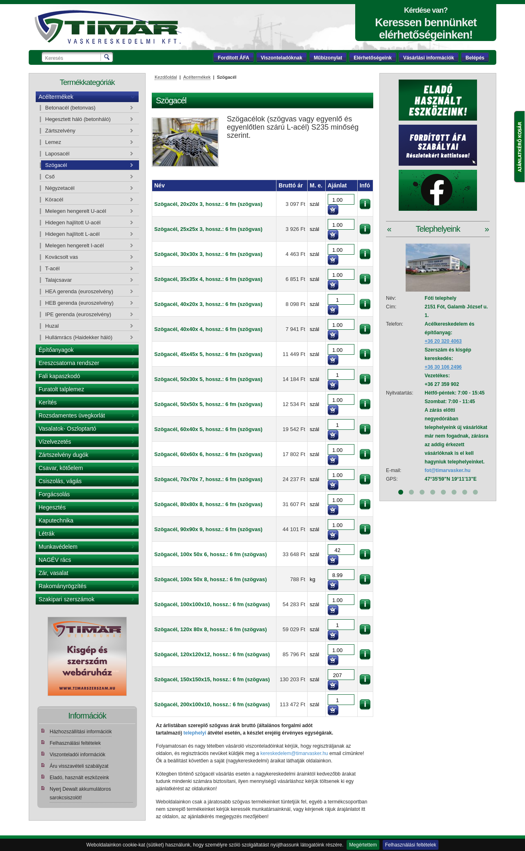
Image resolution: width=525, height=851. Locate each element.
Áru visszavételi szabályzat (79, 766)
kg (312, 579)
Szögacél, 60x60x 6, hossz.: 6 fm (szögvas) (208, 454)
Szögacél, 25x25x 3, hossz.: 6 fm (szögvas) (208, 229)
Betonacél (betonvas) (70, 108)
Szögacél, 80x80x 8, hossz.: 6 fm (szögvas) (208, 504)
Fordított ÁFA (233, 58)
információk (365, 204)
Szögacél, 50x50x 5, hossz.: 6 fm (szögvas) (208, 404)
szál (314, 204)
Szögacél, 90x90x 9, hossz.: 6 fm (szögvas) (208, 529)
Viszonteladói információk (77, 754)
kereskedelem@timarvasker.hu (294, 753)
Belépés (475, 58)
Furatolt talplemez (61, 389)
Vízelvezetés (55, 441)
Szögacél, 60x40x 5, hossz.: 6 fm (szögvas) (208, 429)
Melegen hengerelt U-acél (75, 211)
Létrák (47, 533)
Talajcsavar (58, 280)
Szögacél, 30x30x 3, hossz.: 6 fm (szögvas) (208, 254)
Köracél (54, 199)
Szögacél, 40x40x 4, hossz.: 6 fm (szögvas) (208, 329)
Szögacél (56, 165)
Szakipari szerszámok (66, 599)
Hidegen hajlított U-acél (72, 222)
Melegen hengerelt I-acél (74, 245)
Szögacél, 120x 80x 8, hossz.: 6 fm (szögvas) (210, 629)
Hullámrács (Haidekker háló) (78, 337)
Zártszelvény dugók (63, 455)
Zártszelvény (60, 131)
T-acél (52, 268)
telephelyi (194, 733)
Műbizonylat (328, 58)
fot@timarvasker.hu (447, 470)
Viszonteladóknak (281, 58)
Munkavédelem (58, 546)
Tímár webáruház (108, 27)
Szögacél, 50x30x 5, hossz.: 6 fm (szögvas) (208, 379)
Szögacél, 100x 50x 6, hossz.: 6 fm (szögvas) (210, 554)
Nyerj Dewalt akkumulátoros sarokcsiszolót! (80, 793)
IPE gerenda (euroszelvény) (78, 314)
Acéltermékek (56, 97)
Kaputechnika (56, 520)
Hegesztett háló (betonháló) (78, 119)
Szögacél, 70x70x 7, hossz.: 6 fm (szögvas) (208, 479)
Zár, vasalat (53, 573)
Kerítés (48, 402)
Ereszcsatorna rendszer (69, 363)
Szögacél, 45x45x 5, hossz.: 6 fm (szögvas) (208, 354)
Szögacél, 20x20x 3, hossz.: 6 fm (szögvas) (208, 204)
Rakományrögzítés (63, 586)
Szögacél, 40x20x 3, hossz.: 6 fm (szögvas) (208, 304)
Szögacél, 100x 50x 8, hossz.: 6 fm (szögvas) (210, 579)
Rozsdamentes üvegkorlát (72, 415)
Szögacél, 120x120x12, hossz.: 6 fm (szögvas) (212, 654)
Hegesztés (52, 507)
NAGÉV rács (55, 560)
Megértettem (363, 845)
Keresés (107, 57)
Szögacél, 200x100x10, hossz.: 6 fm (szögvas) (212, 704)
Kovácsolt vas (61, 257)
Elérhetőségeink (373, 58)
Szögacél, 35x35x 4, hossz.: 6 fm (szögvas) (208, 279)
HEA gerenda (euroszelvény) (79, 291)
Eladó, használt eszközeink (79, 777)
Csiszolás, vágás (60, 481)
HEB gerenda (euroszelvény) (79, 303)
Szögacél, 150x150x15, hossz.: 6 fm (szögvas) (212, 679)
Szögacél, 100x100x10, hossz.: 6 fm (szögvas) (212, 604)
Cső (50, 176)
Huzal (52, 326)
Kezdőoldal (166, 77)
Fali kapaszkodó (59, 376)
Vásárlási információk (428, 58)
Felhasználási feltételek (410, 845)
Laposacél (57, 154)
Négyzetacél (60, 188)
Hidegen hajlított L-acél (72, 234)
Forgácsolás (54, 494)
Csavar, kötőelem (61, 468)
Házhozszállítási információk (81, 732)
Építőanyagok (56, 350)
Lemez (53, 142)
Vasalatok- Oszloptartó (67, 428)
